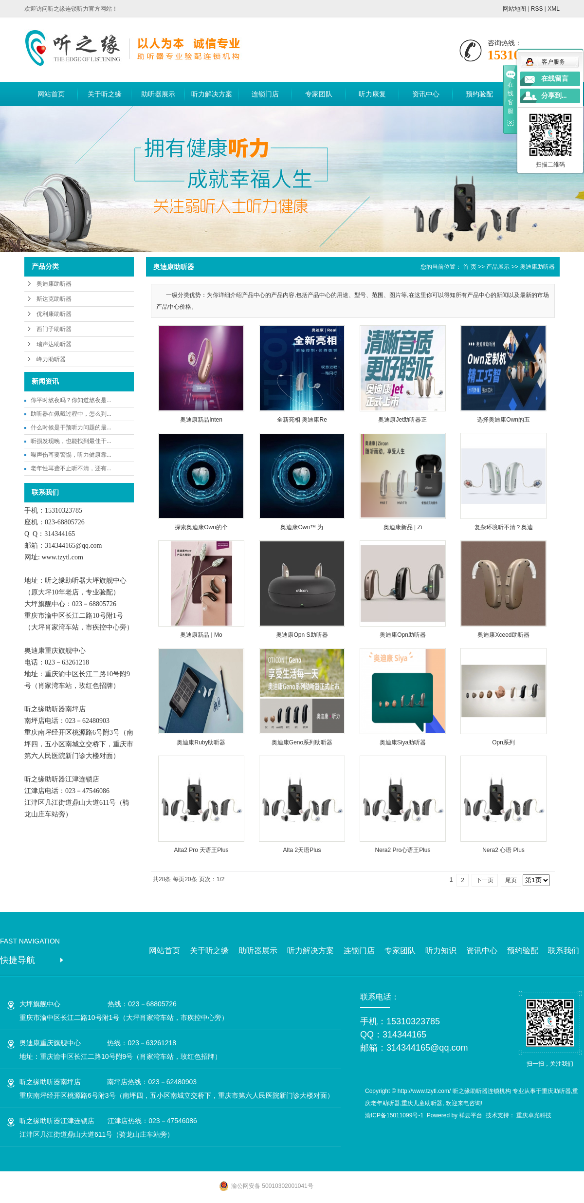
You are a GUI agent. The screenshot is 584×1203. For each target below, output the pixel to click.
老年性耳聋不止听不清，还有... (71, 468)
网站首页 (51, 94)
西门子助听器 (54, 329)
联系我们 (563, 950)
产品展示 (498, 266)
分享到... (554, 95)
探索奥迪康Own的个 (201, 527)
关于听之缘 (105, 94)
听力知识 (440, 950)
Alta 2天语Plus (302, 850)
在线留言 (554, 78)
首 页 (469, 266)
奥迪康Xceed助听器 (503, 634)
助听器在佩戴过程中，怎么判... (71, 413)
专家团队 (318, 94)
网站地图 (514, 8)
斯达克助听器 (54, 299)
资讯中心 (425, 94)
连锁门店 (265, 94)
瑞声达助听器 (54, 344)
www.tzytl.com (62, 557)
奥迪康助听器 (54, 283)
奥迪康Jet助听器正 (402, 419)
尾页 (511, 880)
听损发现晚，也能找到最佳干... (71, 441)
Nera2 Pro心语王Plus (402, 850)
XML (554, 8)
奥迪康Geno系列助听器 (302, 742)
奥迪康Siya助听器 (403, 742)
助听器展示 (158, 94)
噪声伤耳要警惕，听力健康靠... (71, 454)
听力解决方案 (211, 94)
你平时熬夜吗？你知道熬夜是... (71, 400)
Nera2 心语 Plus (503, 850)
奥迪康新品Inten (201, 419)
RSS (537, 8)
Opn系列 (503, 742)
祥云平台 (470, 1115)
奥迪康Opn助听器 (403, 634)
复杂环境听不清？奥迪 (503, 527)
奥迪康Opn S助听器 (302, 634)
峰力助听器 (51, 359)
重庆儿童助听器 (422, 1103)
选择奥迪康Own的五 (503, 419)
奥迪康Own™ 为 (301, 527)
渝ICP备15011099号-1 (394, 1115)
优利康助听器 (54, 314)
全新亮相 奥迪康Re (302, 419)
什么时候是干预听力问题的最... (71, 427)
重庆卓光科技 (533, 1115)
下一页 (484, 880)
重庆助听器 (556, 1091)
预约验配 (479, 94)
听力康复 (372, 94)
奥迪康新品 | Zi (402, 527)
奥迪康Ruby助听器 (201, 742)
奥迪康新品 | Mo (201, 634)
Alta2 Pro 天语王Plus (201, 850)
